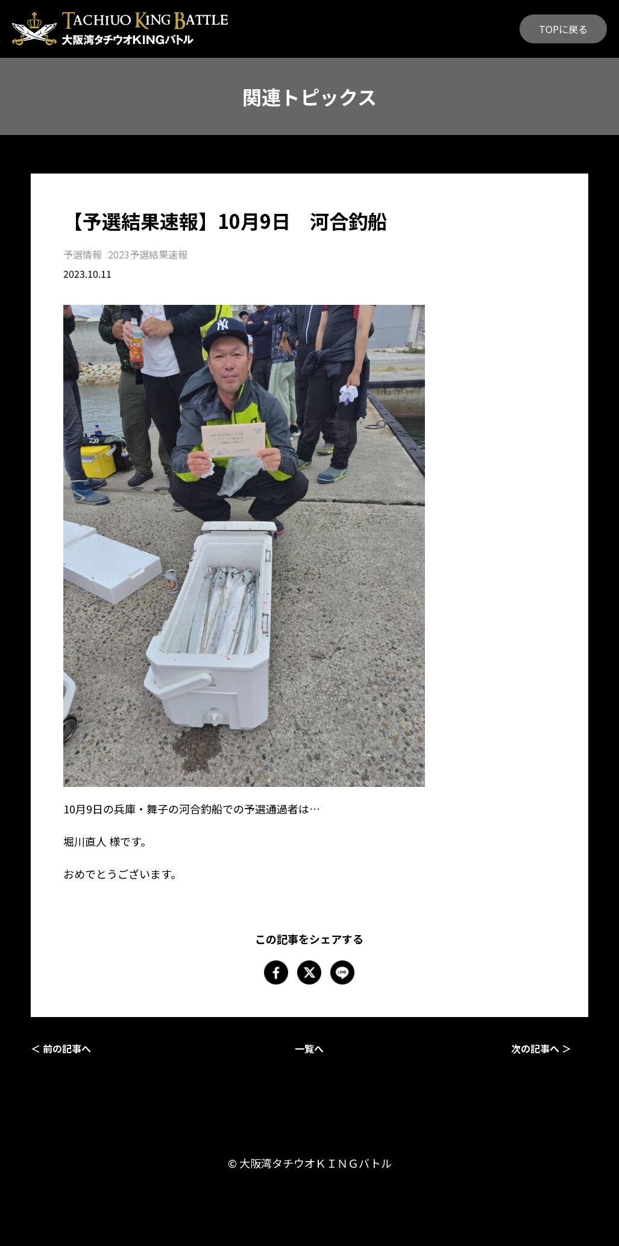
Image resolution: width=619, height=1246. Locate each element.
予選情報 (82, 254)
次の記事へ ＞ (541, 1048)
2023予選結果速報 (147, 254)
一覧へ (309, 1048)
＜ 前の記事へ (61, 1048)
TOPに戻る (563, 29)
